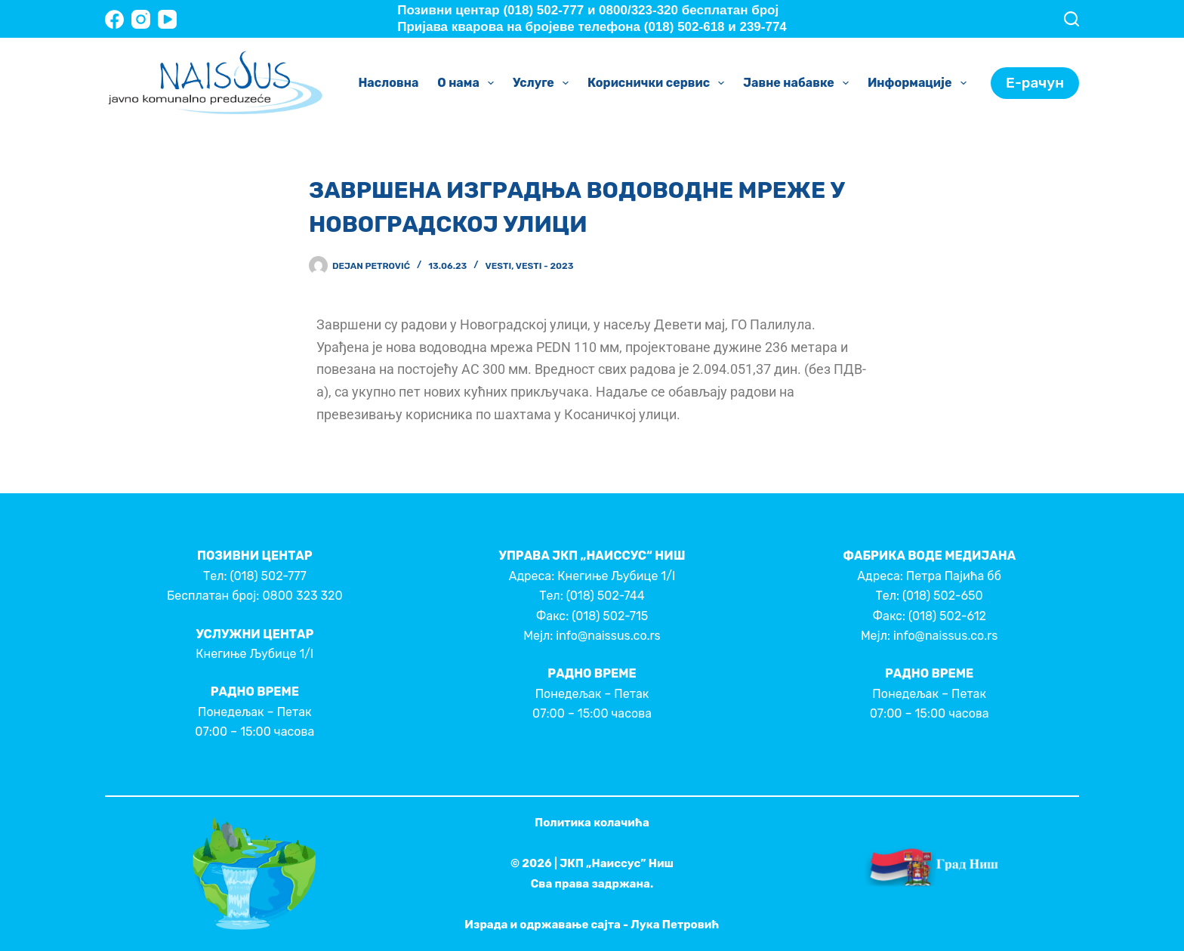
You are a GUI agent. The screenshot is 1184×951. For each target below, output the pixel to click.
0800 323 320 (302, 595)
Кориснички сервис (658, 83)
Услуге (544, 83)
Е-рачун (1035, 82)
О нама (468, 83)
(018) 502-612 (947, 616)
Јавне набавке (799, 83)
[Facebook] (114, 19)
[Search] (1071, 18)
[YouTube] (167, 19)
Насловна (388, 83)
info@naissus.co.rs (608, 635)
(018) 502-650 (942, 595)
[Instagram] (140, 19)
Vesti (499, 266)
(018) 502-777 (268, 576)
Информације (920, 83)
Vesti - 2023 (545, 266)
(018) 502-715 (610, 616)
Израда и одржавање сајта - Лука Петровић (591, 924)
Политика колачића (592, 822)
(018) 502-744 (605, 595)
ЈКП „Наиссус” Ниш (617, 863)
